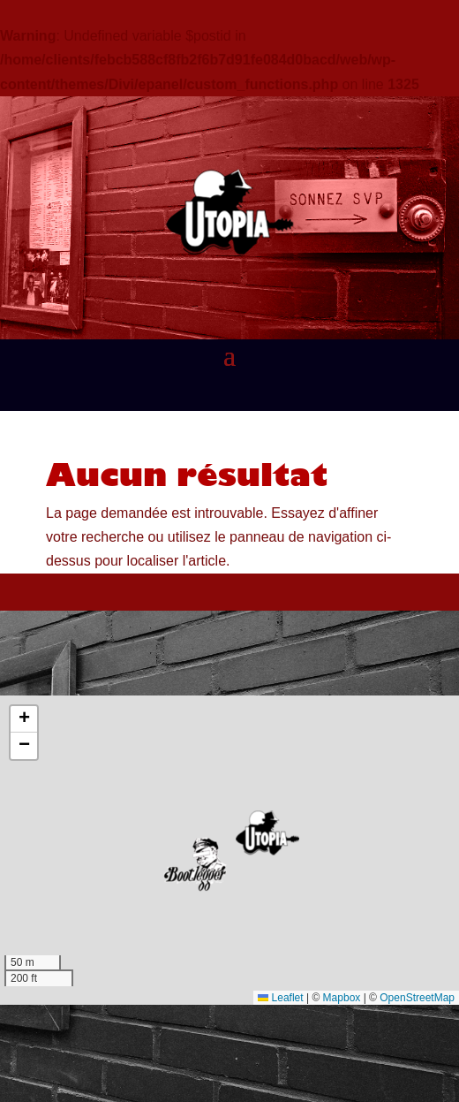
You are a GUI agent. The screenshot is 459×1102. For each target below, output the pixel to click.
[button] (267, 832)
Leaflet (280, 998)
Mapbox (342, 998)
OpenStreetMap (417, 998)
